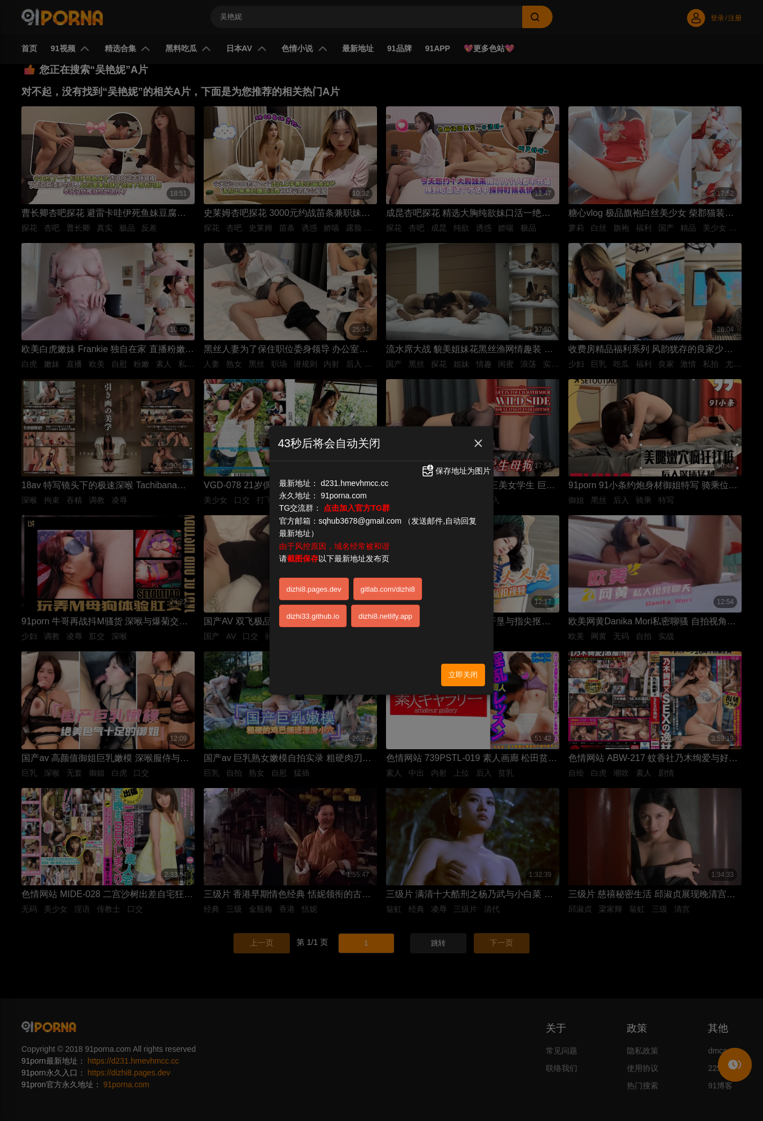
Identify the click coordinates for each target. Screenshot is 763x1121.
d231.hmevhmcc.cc (355, 483)
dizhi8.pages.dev (314, 589)
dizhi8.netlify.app (385, 616)
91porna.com (344, 495)
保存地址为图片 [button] (456, 471)
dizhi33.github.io (312, 616)
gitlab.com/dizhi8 (388, 589)
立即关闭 (463, 674)
